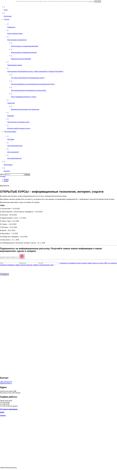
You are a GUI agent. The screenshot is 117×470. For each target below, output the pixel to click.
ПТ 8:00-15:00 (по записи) (58, 406)
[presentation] (14, 269)
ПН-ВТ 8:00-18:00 (58, 401)
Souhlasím (97, 1)
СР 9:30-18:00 (58, 402)
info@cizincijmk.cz (6, 383)
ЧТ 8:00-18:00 (58, 404)
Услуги (6, 19)
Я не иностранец (10, 131)
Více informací (90, 1)
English (6, 181)
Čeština (6, 179)
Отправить (4, 274)
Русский (2, 176)
